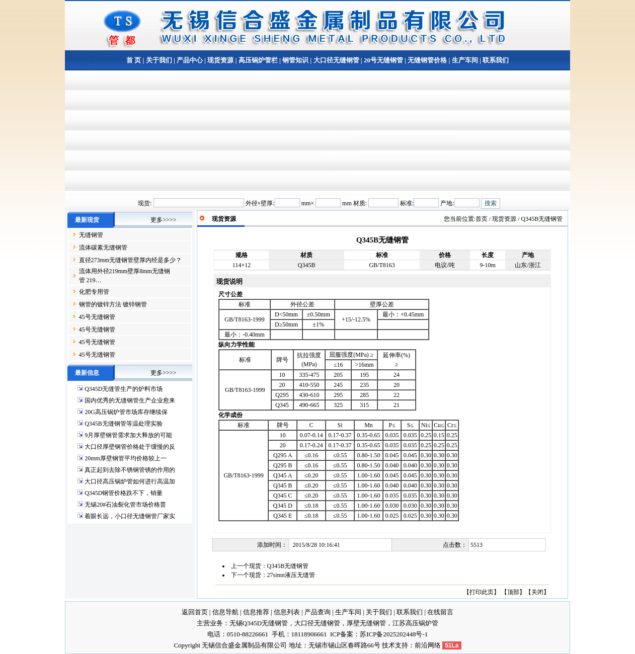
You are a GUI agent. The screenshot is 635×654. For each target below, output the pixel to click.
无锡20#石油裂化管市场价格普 (125, 504)
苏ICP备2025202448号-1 (394, 634)
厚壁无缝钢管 (366, 623)
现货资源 (220, 60)
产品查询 (317, 612)
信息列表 (287, 612)
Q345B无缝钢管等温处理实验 (124, 423)
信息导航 (225, 612)
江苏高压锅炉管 (415, 623)
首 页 (133, 60)
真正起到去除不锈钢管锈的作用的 (130, 469)
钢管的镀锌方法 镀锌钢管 (113, 304)
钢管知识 (295, 60)
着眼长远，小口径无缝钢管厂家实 (130, 516)
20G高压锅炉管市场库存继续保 (126, 412)
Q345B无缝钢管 (288, 565)
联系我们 (495, 60)
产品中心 (190, 60)
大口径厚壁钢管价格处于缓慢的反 (130, 446)
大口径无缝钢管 (336, 60)
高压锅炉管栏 (258, 60)
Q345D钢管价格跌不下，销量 (124, 493)
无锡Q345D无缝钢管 (258, 623)
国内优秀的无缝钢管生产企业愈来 (130, 400)
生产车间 (465, 60)
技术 (388, 645)
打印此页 (481, 592)
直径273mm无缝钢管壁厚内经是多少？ (130, 260)
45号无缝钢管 (97, 316)
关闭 (537, 592)
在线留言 (440, 612)
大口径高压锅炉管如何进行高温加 (130, 481)
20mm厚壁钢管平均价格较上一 (126, 458)
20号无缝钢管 (383, 60)
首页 (481, 218)
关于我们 (159, 60)
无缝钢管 (91, 234)
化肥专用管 (94, 291)
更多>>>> (163, 219)
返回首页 (195, 612)
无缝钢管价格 (427, 60)
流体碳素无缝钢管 (103, 247)
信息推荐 (256, 612)
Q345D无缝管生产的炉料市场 (124, 388)
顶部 (513, 592)
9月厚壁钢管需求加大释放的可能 (128, 435)
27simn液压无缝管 (291, 575)
